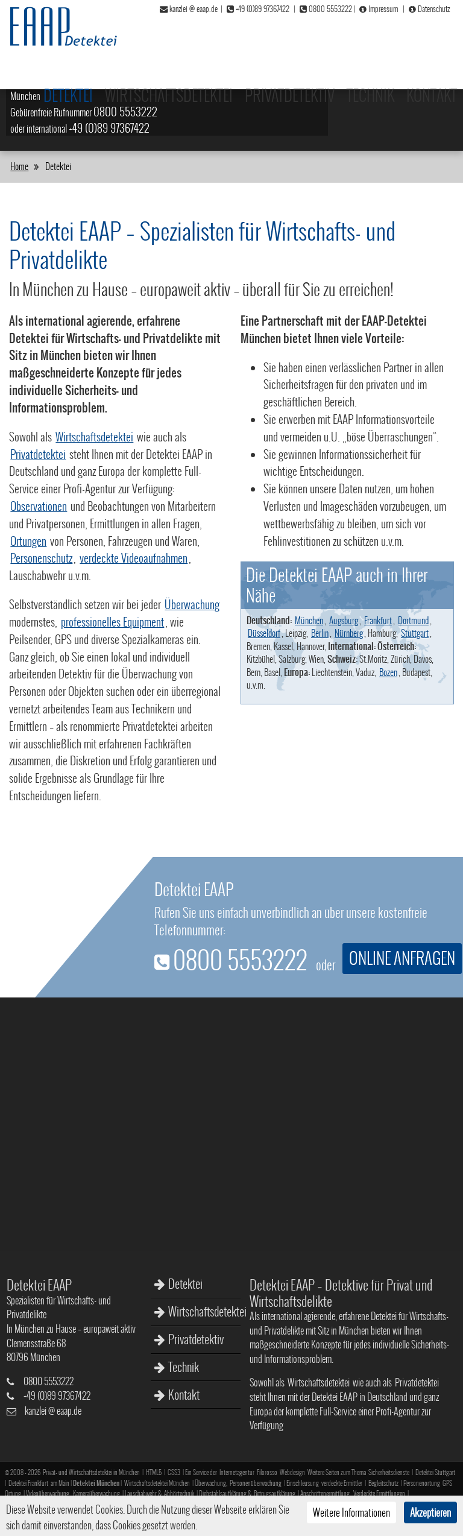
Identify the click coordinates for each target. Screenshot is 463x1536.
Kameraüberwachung (96, 1493)
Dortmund (413, 620)
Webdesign (292, 1472)
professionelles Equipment (112, 621)
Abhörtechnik (179, 1493)
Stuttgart (415, 633)
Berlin (320, 633)
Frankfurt (378, 620)
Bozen (388, 672)
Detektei (185, 1285)
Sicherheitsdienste (388, 1472)
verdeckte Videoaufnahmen (133, 557)
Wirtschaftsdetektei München (157, 1483)
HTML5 (154, 1472)
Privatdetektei (38, 454)
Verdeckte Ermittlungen (379, 1493)
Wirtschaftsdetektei (180, 41)
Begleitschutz (383, 1483)
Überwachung (192, 604)
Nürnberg (349, 633)
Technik (373, 41)
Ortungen (28, 541)
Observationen (38, 506)
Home (19, 166)
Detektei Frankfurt (28, 1483)
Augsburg (343, 620)
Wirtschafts (190, 83)
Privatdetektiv (295, 41)
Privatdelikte (249, 83)
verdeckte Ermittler (341, 1483)
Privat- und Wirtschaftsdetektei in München (91, 1472)
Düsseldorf (264, 633)
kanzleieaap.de (53, 1411)
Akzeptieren (430, 1512)
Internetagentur (236, 1472)
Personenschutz (41, 557)
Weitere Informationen (351, 1512)
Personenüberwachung (256, 1483)
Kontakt (432, 41)
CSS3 (174, 1472)
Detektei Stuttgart (435, 1472)
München (309, 620)
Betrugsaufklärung (274, 1493)
